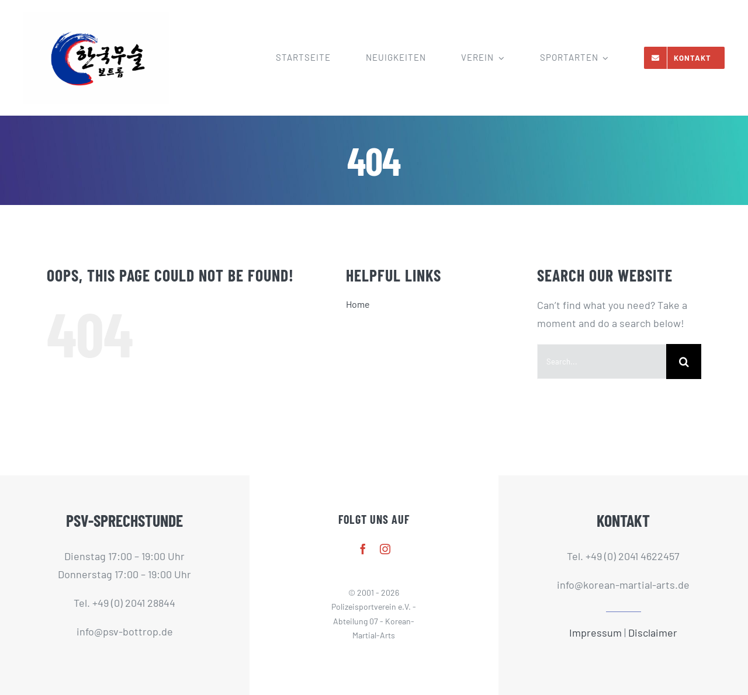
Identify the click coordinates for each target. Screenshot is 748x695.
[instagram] (385, 549)
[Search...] (601, 361)
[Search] (683, 361)
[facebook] (363, 549)
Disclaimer (652, 632)
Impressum (595, 632)
